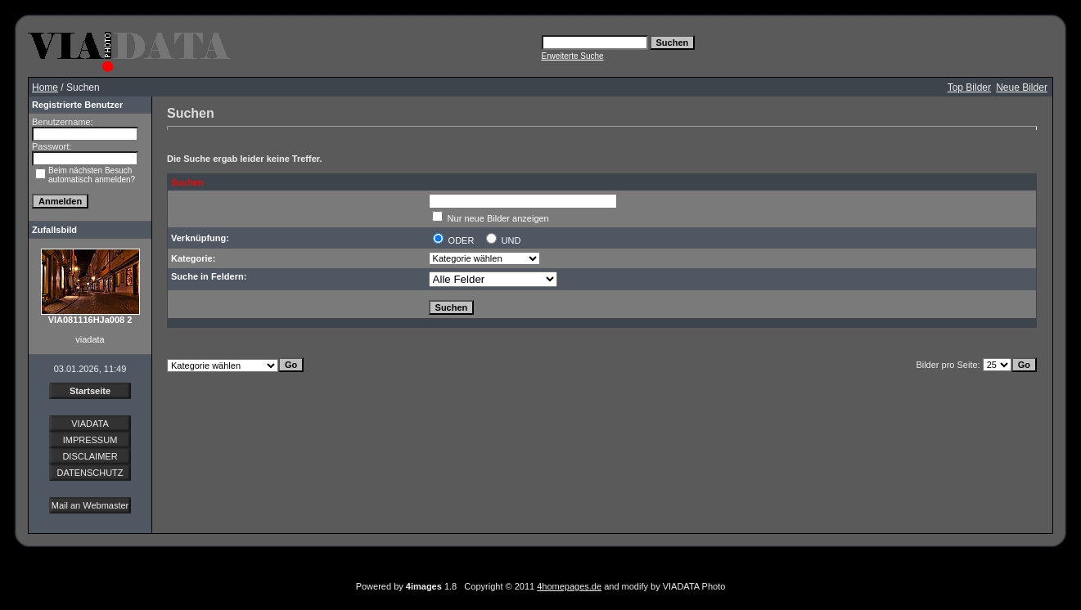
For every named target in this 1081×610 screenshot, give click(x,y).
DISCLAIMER (89, 456)
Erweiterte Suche (573, 56)
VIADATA (89, 423)
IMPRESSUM (90, 440)
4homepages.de (569, 586)
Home (45, 87)
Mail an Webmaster (90, 505)
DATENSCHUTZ (89, 473)
